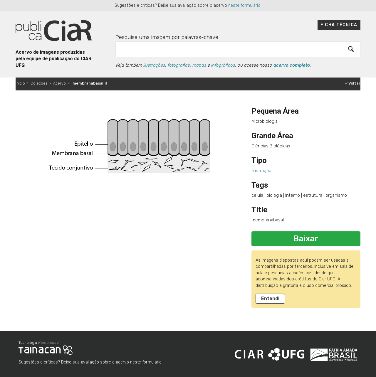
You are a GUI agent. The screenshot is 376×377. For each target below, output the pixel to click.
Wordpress (47, 343)
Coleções (39, 83)
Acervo (59, 83)
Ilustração (261, 170)
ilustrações (154, 65)
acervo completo (291, 65)
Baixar (305, 238)
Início (20, 83)
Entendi (270, 298)
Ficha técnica (338, 24)
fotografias (179, 65)
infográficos (223, 65)
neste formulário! (244, 5)
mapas (199, 65)
